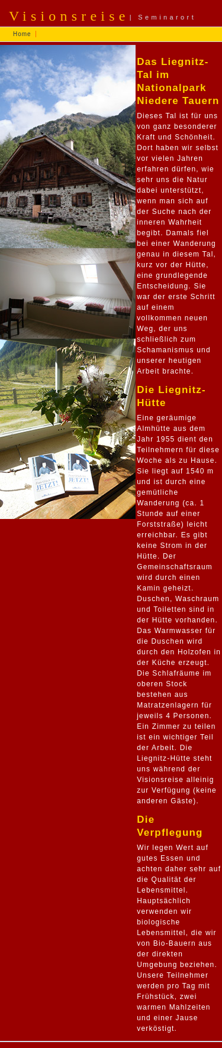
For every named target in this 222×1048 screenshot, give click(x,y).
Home (22, 34)
